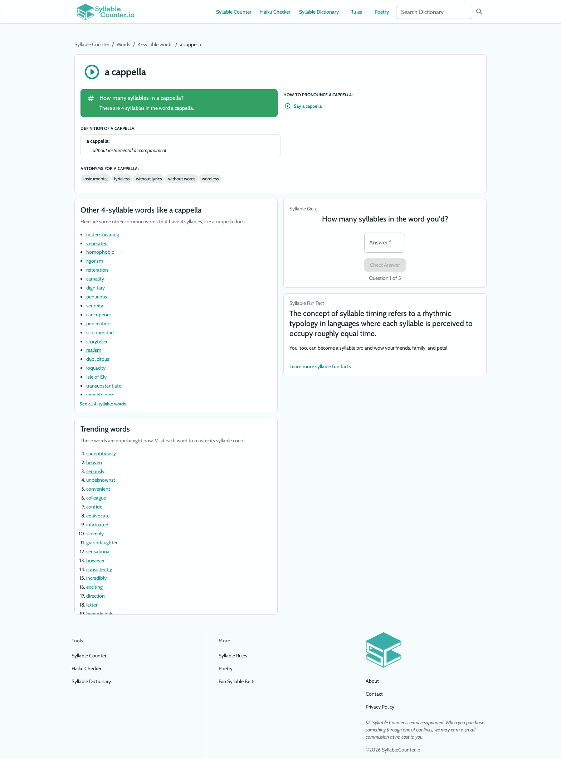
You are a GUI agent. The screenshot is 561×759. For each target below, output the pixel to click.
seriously (95, 471)
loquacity (96, 368)
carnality (95, 279)
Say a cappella (303, 106)
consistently (99, 569)
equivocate (97, 515)
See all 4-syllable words (102, 403)
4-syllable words (155, 44)
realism (93, 350)
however (95, 560)
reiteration (97, 270)
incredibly (96, 578)
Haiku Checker (275, 12)
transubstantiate (103, 386)
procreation (98, 323)
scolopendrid (100, 332)
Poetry (381, 12)
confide (94, 506)
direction (95, 596)
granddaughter (101, 542)
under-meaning (102, 234)
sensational (98, 551)
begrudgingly (99, 613)
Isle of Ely (96, 377)
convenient (98, 489)
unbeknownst (100, 480)
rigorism (94, 261)
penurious (96, 296)
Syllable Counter (233, 12)
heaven (94, 462)
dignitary (95, 287)
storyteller (96, 341)
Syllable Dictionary (319, 12)
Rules (356, 12)
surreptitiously (101, 453)
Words (123, 44)
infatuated (97, 524)
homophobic (100, 252)
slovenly (95, 533)
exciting (94, 587)
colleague (96, 498)
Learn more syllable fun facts (320, 366)
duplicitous (97, 359)
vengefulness (100, 394)
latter (91, 605)
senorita (94, 305)
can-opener (98, 314)
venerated (97, 243)
